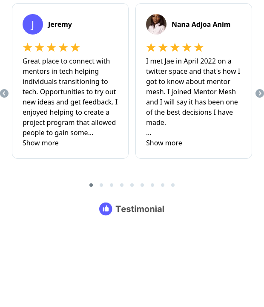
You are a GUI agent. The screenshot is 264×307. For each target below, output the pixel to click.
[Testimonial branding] (132, 208)
